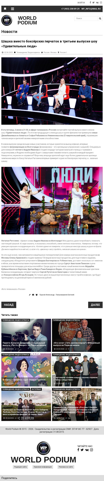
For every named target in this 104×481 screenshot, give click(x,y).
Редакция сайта (20, 467)
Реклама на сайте (66, 467)
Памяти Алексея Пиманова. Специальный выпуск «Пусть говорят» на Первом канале (24, 344)
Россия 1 (63, 52)
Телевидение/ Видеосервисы (28, 52)
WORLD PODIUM (27, 20)
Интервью (36, 389)
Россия (46, 52)
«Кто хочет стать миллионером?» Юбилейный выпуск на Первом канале (76, 344)
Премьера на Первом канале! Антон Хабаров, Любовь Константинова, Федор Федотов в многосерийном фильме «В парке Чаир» (25, 412)
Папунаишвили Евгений (65, 295)
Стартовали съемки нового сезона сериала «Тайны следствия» (75, 378)
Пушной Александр (47, 295)
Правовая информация (43, 467)
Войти (81, 2)
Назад (9, 304)
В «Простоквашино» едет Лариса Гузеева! (24, 380)
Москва (53, 52)
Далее (95, 304)
